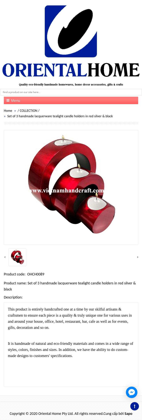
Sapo (128, 413)
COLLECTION (28, 111)
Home (8, 111)
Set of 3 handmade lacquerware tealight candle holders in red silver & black (60, 116)
